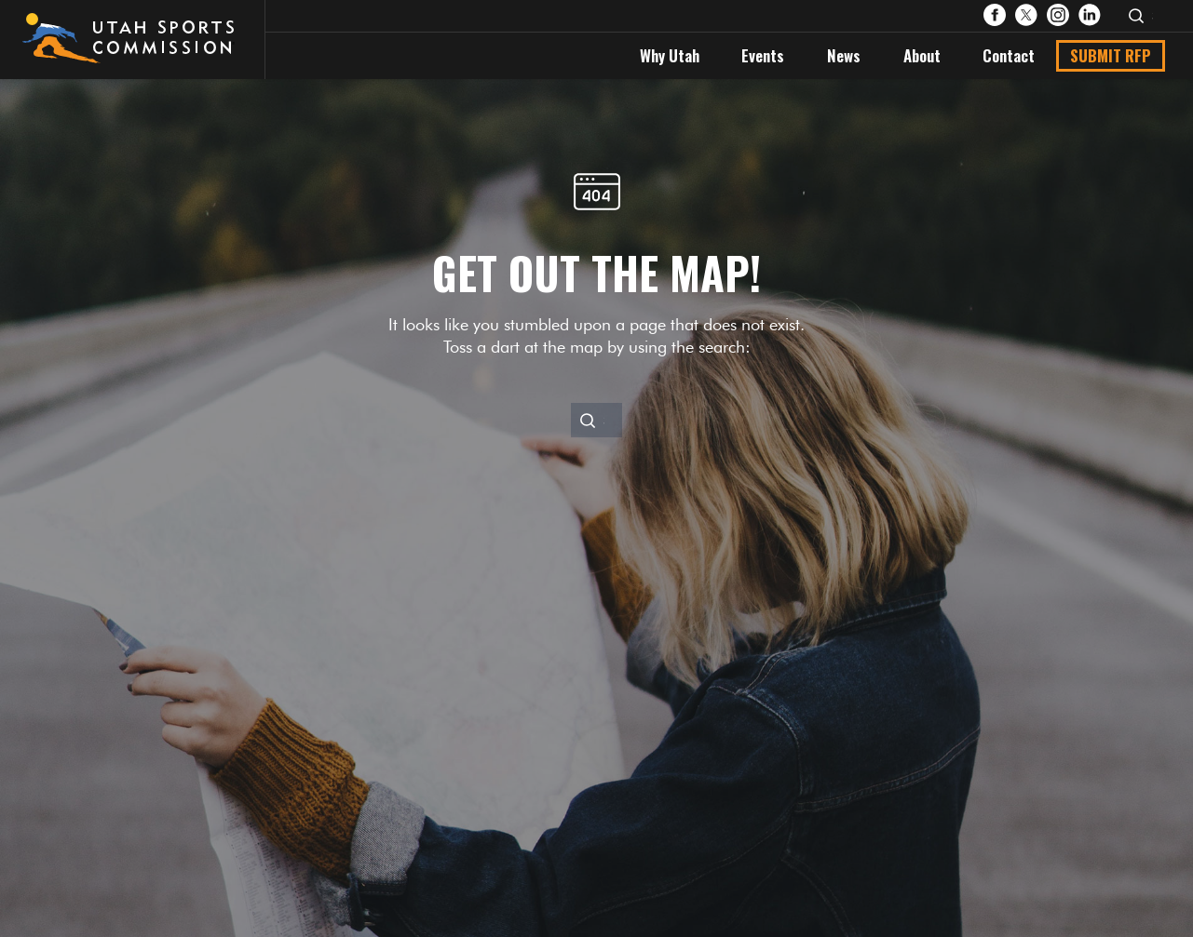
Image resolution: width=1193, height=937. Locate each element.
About (922, 55)
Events (762, 55)
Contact (1009, 55)
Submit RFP (1110, 55)
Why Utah (669, 55)
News (844, 55)
